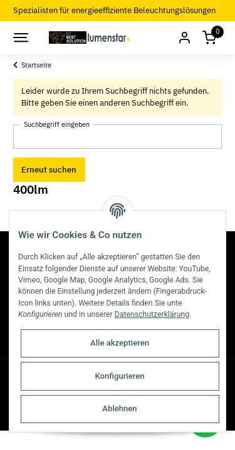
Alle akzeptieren (119, 343)
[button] (184, 37)
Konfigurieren (119, 376)
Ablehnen (119, 408)
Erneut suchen (48, 169)
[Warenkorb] (209, 37)
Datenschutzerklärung (152, 314)
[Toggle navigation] (20, 37)
